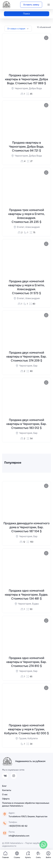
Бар (35, 365)
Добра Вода (35, 88)
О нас (4, 795)
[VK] (5, 776)
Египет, (21, 227)
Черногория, (22, 88)
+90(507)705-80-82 (18, 826)
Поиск (26, 13)
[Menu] (48, 4)
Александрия (32, 227)
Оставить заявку (31, 4)
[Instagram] (14, 776)
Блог (4, 786)
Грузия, (23, 738)
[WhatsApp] (43, 845)
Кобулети (32, 738)
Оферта (5, 799)
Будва (35, 604)
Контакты (6, 790)
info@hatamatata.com (19, 836)
